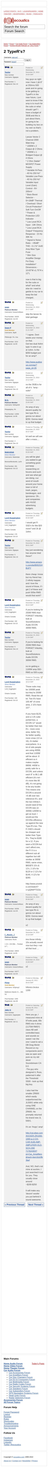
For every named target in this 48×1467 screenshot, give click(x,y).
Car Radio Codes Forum (20, 1384)
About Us (7, 1461)
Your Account (10, 1428)
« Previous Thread (14, 1204)
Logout (7, 1414)
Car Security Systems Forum (22, 1386)
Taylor (7, 72)
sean (7, 307)
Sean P (8, 328)
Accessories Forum (13, 1400)
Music (29, 14)
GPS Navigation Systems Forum (23, 1393)
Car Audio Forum (12, 1370)
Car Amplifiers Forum (18, 1375)
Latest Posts (10, 11)
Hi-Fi (19, 11)
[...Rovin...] (10, 935)
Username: (14, 59)
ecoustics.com (18, 1457)
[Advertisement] (24, 1282)
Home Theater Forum (14, 1368)
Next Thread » (35, 1204)
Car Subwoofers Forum (19, 1391)
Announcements (11, 1426)
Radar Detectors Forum (19, 1398)
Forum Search (14, 31)
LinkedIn (8, 1442)
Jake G (8, 1010)
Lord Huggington (12, 518)
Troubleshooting (11, 1423)
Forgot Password (11, 1412)
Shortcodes (9, 1421)
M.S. (7, 400)
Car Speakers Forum (18, 1389)
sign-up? (15, 57)
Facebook (8, 1438)
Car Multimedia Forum (19, 1382)
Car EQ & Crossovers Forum (22, 1380)
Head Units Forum (17, 1395)
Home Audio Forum (13, 1364)
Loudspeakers (30, 11)
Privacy (35, 1461)
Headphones (19, 14)
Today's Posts (38, 1364)
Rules (6, 1419)
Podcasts (38, 14)
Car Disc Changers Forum (21, 1377)
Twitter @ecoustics (12, 1445)
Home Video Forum (13, 1366)
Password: (14, 63)
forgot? (14, 62)
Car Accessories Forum (19, 1373)
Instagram (8, 1440)
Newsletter (26, 1461)
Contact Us (16, 1461)
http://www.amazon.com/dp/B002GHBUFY (34, 565)
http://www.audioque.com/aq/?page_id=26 (34, 365)
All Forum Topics (12, 1402)
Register (7, 1417)
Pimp (7, 983)
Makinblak (9, 452)
